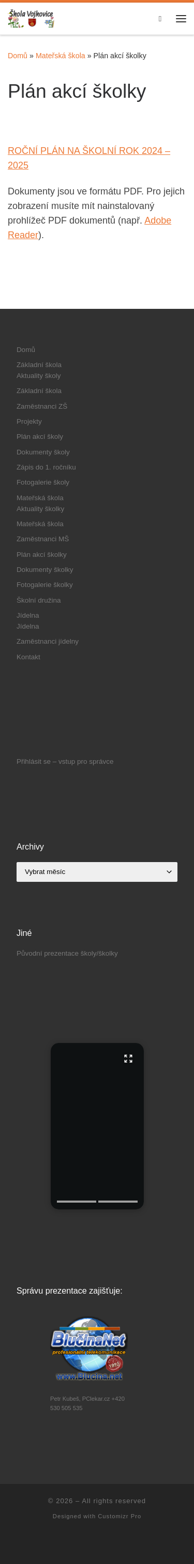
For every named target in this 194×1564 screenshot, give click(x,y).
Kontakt (28, 657)
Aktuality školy (39, 376)
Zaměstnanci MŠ (43, 539)
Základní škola (39, 365)
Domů (17, 55)
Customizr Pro (119, 1516)
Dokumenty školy (43, 452)
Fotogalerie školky (45, 585)
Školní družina (39, 600)
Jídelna (28, 615)
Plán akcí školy (40, 436)
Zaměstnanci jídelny (48, 641)
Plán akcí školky (42, 554)
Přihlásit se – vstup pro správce (65, 761)
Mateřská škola (60, 55)
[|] (31, 17)
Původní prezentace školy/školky (67, 953)
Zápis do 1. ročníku (46, 467)
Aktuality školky (40, 509)
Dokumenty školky (45, 570)
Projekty (29, 421)
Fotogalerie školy (43, 482)
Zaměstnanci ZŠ (42, 406)
